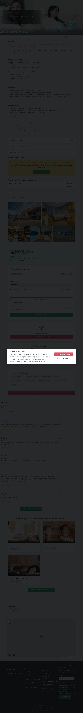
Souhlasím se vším (64, 354)
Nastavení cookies (63, 358)
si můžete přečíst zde (38, 361)
